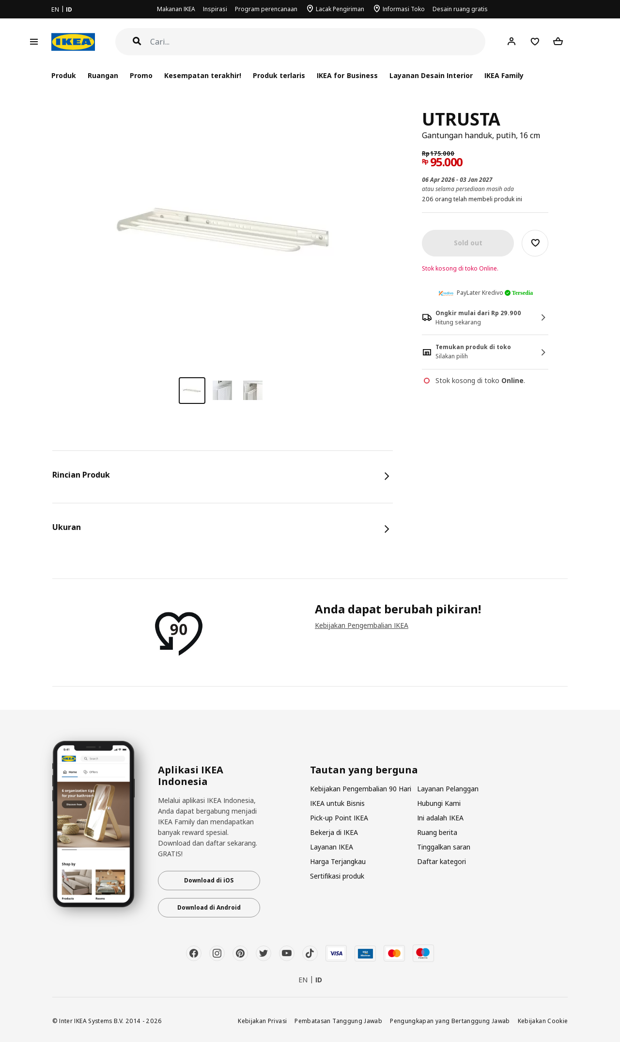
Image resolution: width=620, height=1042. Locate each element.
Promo (141, 75)
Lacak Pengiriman (340, 9)
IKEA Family (504, 75)
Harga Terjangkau (338, 861)
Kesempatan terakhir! (202, 75)
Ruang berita (437, 832)
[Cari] (318, 42)
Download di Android (209, 907)
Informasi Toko (404, 9)
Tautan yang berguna (364, 770)
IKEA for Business (347, 75)
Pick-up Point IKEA (339, 817)
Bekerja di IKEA (334, 832)
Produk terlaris (279, 75)
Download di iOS (208, 880)
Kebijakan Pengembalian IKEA (361, 625)
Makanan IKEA (176, 9)
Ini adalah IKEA (440, 817)
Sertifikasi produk (337, 876)
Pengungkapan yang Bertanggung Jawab (450, 1021)
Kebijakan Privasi (262, 1021)
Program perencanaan (266, 9)
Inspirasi (215, 9)
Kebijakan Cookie (543, 1021)
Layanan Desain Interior (431, 75)
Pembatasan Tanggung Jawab (338, 1021)
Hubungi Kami (439, 803)
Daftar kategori (441, 861)
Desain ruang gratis (460, 9)
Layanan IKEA (331, 846)
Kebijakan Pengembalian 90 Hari (360, 788)
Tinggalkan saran (443, 846)
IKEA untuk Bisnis (337, 803)
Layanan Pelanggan (448, 788)
